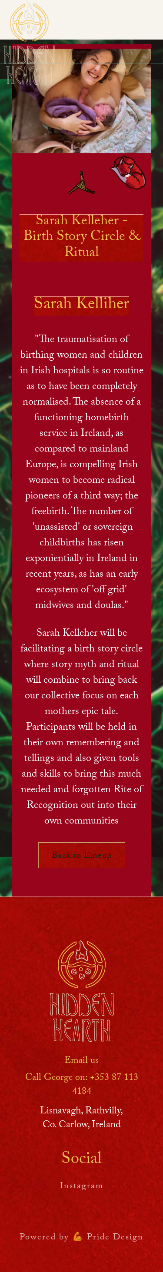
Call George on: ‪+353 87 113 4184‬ (81, 1085)
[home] (29, 44)
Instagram (81, 1186)
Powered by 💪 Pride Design (81, 1238)
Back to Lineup (82, 856)
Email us (81, 1062)
